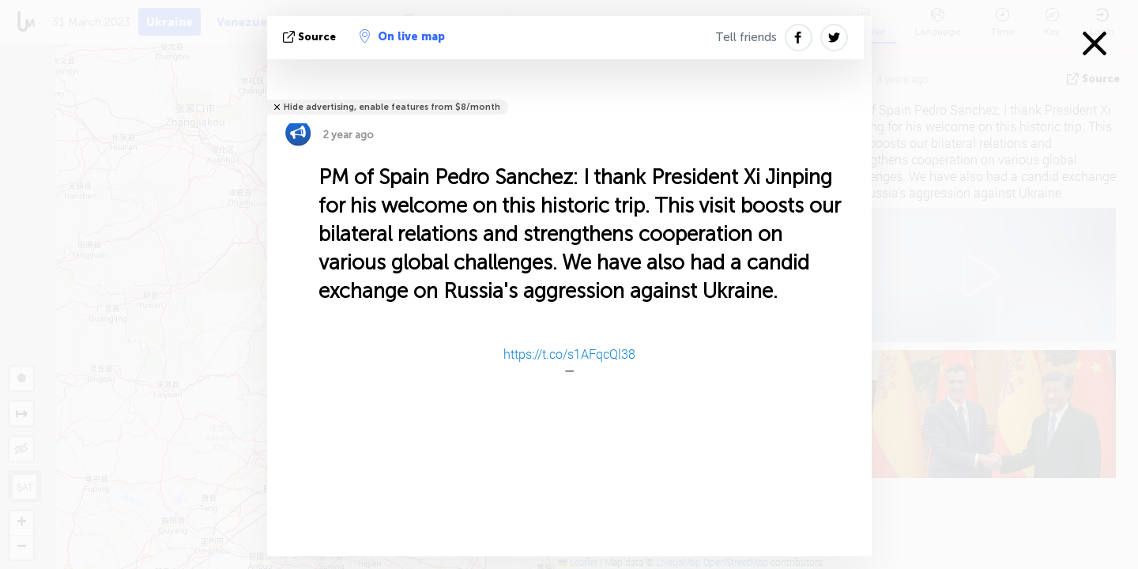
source (311, 37)
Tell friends (746, 37)
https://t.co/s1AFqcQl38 (569, 353)
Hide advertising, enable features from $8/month (392, 107)
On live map (402, 36)
